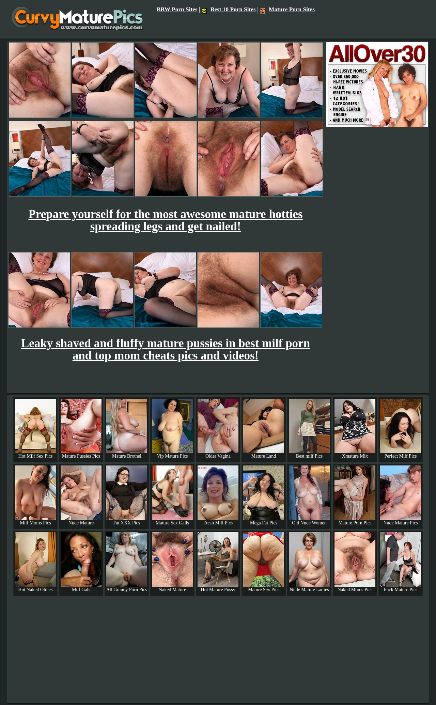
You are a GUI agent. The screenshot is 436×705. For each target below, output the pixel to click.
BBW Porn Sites (177, 9)
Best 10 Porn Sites (229, 9)
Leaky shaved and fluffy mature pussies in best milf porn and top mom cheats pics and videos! (165, 349)
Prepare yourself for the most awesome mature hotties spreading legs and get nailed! (165, 220)
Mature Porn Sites (287, 9)
